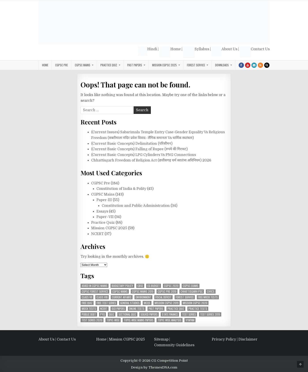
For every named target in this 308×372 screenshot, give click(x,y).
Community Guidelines (174, 345)
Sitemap (161, 339)
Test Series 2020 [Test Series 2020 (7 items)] (92, 320)
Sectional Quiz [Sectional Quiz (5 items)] (127, 314)
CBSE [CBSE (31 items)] (140, 286)
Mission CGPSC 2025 (164, 65)
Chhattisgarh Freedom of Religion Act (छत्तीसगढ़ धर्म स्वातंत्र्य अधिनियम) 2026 (151, 160)
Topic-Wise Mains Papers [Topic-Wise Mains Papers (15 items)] (138, 320)
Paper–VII (105, 217)
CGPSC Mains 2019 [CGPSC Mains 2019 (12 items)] (142, 291)
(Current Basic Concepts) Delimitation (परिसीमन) (131, 144)
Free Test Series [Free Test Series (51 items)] (106, 303)
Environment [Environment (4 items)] (143, 297)
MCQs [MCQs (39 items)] (147, 303)
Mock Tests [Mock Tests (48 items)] (89, 309)
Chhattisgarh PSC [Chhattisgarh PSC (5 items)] (192, 291)
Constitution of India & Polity (121, 189)
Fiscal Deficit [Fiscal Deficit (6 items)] (163, 297)
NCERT (97, 234)
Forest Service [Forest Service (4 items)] (185, 297)
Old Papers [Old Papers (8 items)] (118, 309)
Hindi (147, 51)
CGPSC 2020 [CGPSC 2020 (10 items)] (171, 286)
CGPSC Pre (61, 65)
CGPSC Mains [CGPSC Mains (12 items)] (120, 291)
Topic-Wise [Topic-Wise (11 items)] (113, 320)
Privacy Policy (224, 339)
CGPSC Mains (82, 65)
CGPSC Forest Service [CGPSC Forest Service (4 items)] (95, 291)
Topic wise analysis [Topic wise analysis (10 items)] (169, 320)
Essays (102, 211)
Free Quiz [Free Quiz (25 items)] (87, 303)
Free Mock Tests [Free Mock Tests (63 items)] (208, 297)
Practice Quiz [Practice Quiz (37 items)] (176, 309)
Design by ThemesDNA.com (154, 367)
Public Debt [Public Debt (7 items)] (89, 314)
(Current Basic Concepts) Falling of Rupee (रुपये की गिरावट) (139, 149)
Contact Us (255, 51)
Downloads (222, 65)
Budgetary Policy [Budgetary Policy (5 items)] (122, 286)
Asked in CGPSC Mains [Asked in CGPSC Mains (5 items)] (94, 286)
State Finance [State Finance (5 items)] (170, 314)
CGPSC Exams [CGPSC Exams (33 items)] (190, 286)
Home (170, 51)
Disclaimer (247, 339)
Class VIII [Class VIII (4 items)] (102, 297)
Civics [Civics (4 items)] (210, 291)
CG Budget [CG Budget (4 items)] (153, 286)
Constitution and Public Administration (136, 206)
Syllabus (196, 52)
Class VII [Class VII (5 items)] (87, 297)
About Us (224, 51)
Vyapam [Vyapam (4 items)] (190, 320)
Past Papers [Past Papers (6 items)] (156, 309)
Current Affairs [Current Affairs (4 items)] (121, 297)
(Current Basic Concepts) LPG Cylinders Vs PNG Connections (143, 155)
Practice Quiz (108, 65)
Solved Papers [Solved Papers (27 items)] (149, 314)
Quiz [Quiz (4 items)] (111, 314)
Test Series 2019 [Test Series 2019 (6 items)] (210, 314)
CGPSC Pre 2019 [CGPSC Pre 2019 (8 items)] (167, 291)
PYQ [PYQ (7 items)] (102, 314)
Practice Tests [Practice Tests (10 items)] (197, 309)
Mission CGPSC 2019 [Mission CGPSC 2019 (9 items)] (167, 303)
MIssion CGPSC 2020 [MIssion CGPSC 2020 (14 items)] (195, 303)
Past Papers (134, 65)
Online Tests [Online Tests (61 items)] (136, 309)
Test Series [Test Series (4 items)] (189, 314)
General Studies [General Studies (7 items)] (130, 303)
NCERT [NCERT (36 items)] (103, 309)
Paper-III (104, 200)
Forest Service (196, 65)
